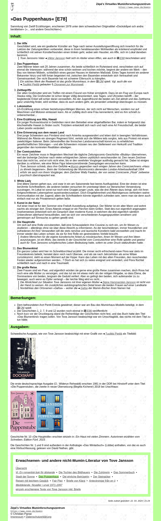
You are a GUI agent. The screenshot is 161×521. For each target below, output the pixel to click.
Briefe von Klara (75, 480)
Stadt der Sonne (25, 476)
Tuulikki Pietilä (31, 84)
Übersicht (21, 468)
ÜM (101, 81)
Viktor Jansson (56, 58)
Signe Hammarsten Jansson (119, 282)
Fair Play (57, 480)
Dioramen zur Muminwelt (68, 84)
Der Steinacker (101, 476)
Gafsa (84, 288)
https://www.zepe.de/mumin (134, 7)
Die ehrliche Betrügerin (76, 476)
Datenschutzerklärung (39, 516)
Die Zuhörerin (102, 472)
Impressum (17, 516)
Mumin (75, 166)
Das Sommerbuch (124, 472)
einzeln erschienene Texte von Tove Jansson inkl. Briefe (48, 489)
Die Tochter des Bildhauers (74, 472)
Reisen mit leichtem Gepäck (32, 480)
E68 (122, 58)
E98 (89, 310)
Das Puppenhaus (49, 476)
